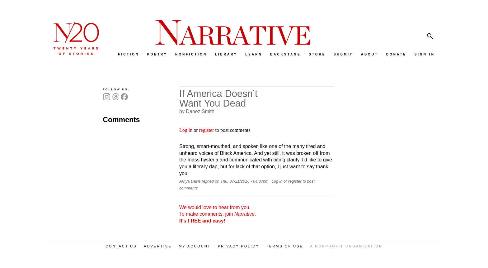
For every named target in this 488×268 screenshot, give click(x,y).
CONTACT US (121, 246)
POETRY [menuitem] (157, 54)
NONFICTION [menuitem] (191, 54)
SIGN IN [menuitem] (425, 54)
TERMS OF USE (284, 246)
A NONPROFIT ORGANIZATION (346, 246)
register (206, 130)
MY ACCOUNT (195, 246)
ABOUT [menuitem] (369, 54)
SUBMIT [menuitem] (343, 54)
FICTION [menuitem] (128, 54)
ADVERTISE (157, 246)
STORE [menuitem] (317, 54)
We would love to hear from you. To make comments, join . (217, 214)
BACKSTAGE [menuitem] (285, 54)
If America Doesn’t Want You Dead (218, 98)
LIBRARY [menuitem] (226, 54)
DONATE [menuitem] (396, 54)
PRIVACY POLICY (238, 246)
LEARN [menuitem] (253, 54)
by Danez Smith (196, 111)
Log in (185, 130)
